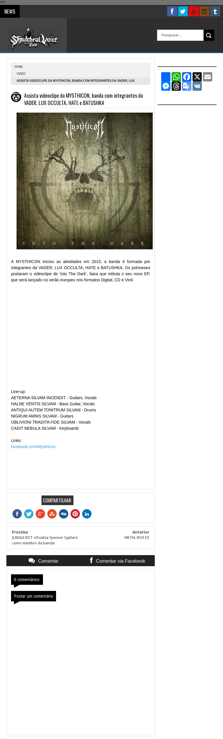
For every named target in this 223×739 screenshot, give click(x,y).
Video (21, 73)
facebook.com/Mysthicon (33, 446)
